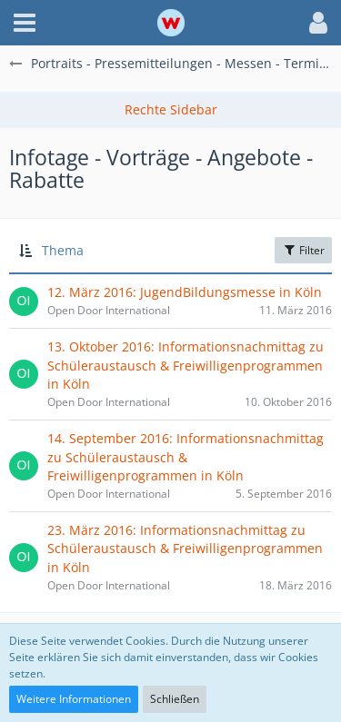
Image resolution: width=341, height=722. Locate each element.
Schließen (174, 699)
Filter (303, 250)
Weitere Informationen (73, 699)
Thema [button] (63, 250)
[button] (24, 22)
